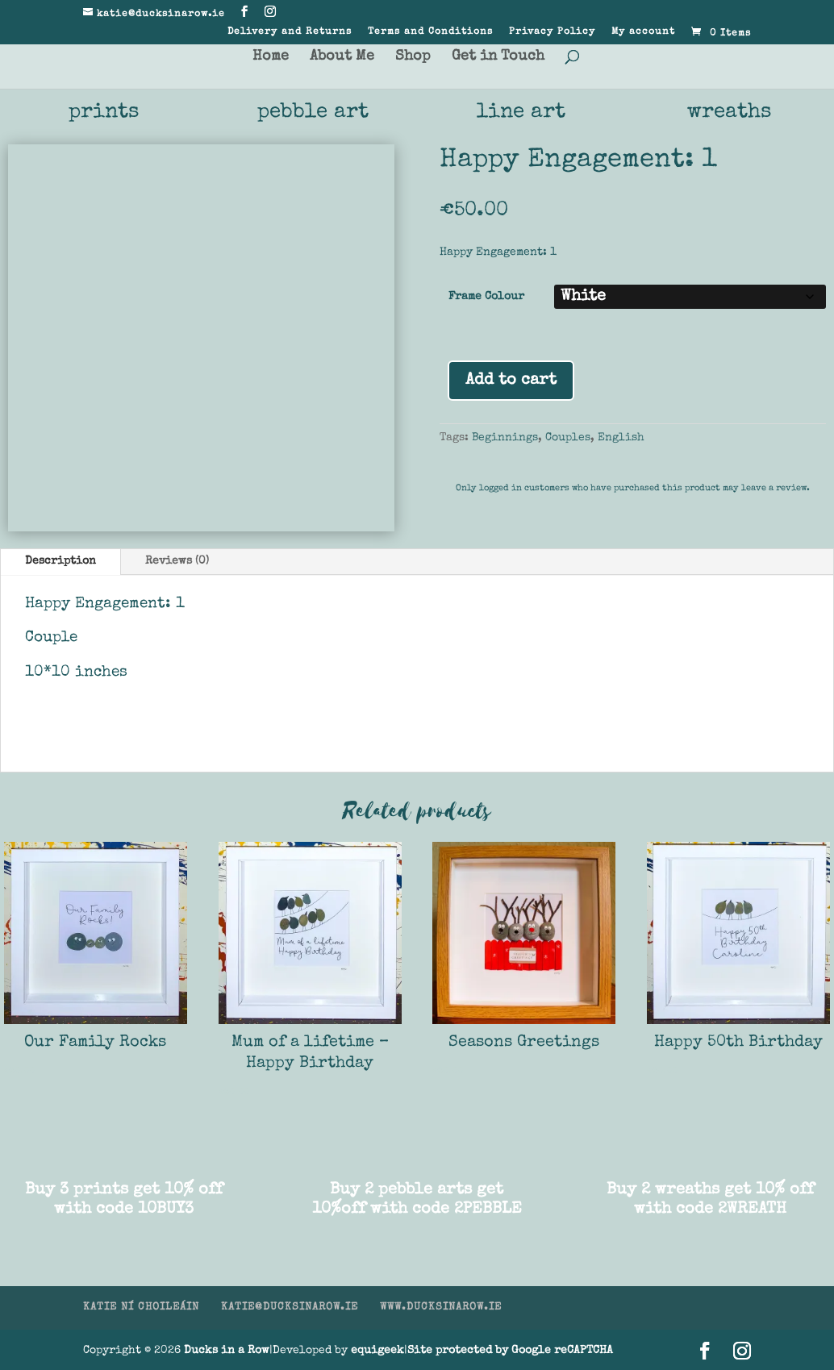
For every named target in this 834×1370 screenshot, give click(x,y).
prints (104, 112)
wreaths (729, 112)
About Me (342, 57)
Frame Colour (486, 296)
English (621, 437)
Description (60, 561)
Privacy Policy (552, 32)
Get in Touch (498, 57)
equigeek (377, 1350)
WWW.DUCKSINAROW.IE (441, 1307)
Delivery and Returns (289, 32)
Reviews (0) (177, 561)
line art (521, 112)
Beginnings (505, 437)
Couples (567, 437)
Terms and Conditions (430, 32)
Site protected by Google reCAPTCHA (510, 1350)
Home (270, 57)
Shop (413, 57)
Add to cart (511, 381)
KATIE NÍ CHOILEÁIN (141, 1307)
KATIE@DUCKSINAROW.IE (289, 1307)
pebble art (313, 112)
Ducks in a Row (226, 1350)
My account (643, 32)
